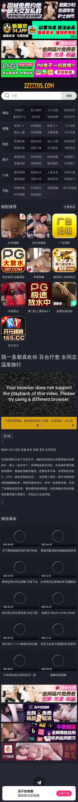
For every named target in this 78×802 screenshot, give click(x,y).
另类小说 (36, 179)
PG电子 (19, 110)
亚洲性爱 (19, 141)
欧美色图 (52, 156)
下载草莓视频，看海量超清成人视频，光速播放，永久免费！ (40, 423)
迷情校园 (19, 179)
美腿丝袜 (19, 163)
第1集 (7, 436)
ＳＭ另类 (69, 132)
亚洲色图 (36, 156)
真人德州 (36, 110)
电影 (5, 144)
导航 (5, 190)
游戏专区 (69, 110)
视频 (5, 128)
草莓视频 (52, 188)
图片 (5, 159)
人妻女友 (52, 172)
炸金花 (36, 116)
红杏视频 (19, 194)
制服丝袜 (19, 148)
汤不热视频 (69, 188)
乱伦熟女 (52, 148)
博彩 (5, 113)
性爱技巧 (69, 179)
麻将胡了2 (19, 116)
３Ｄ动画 (69, 125)
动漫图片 (69, 156)
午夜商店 (36, 188)
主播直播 (52, 132)
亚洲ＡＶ (19, 125)
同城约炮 (19, 188)
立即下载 (64, 793)
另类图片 (69, 163)
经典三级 (36, 148)
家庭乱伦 (36, 172)
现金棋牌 (52, 116)
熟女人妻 (19, 132)
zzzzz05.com (39, 86)
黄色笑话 (52, 179)
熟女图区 (52, 163)
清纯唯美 (36, 163)
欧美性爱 (69, 141)
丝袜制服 (36, 132)
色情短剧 (36, 194)
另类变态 (69, 148)
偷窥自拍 (19, 156)
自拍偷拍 (36, 125)
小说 (5, 175)
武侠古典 (69, 172)
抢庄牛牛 (69, 116)
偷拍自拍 (36, 141)
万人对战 (52, 110)
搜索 (69, 96)
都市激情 (19, 172)
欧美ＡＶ (52, 125)
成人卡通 (52, 141)
